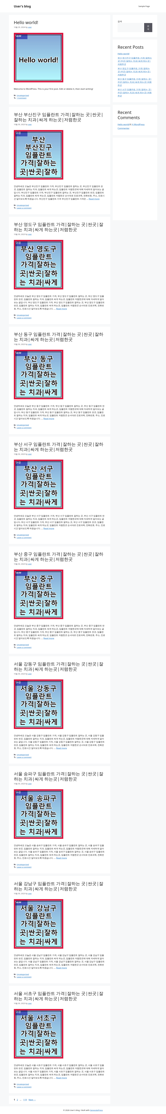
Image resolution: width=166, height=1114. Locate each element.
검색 (120, 21)
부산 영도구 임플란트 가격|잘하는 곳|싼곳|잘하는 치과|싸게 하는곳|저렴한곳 (58, 226)
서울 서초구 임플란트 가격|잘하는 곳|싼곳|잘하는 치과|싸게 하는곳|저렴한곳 (58, 995)
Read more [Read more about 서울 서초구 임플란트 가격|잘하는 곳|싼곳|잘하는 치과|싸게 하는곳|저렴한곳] (61, 1077)
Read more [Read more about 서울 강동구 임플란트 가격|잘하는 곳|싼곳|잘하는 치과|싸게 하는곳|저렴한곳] (61, 748)
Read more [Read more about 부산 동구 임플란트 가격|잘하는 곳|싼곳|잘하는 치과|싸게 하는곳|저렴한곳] (48, 418)
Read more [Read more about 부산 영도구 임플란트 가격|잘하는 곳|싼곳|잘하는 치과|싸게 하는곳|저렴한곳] (61, 308)
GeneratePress (96, 1110)
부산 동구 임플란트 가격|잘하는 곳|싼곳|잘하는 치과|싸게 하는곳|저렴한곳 (58, 336)
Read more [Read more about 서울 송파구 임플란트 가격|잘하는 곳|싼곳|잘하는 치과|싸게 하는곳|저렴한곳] (61, 858)
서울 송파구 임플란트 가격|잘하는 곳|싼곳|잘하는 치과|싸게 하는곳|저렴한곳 (58, 776)
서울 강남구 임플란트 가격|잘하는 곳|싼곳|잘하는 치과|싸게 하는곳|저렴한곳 (58, 886)
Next (32, 1099)
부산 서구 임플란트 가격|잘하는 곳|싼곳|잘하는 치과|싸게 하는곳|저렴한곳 (58, 446)
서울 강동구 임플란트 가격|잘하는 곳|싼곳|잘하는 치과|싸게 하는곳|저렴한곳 (58, 666)
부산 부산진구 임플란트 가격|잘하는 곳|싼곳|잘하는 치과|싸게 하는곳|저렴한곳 (58, 116)
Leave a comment (24, 208)
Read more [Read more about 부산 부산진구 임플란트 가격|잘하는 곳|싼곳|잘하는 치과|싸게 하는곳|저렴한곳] (94, 198)
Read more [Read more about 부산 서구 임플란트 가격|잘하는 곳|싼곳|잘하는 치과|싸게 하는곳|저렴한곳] (48, 528)
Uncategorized (23, 95)
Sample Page (144, 6)
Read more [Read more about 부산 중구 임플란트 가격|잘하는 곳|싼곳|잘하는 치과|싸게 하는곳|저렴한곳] (48, 638)
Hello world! (26, 22)
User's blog (22, 6)
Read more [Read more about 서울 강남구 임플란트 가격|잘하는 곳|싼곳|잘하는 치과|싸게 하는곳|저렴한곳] (61, 967)
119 (25, 1099)
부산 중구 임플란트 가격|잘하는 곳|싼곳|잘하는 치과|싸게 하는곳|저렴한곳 (58, 556)
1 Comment (21, 98)
